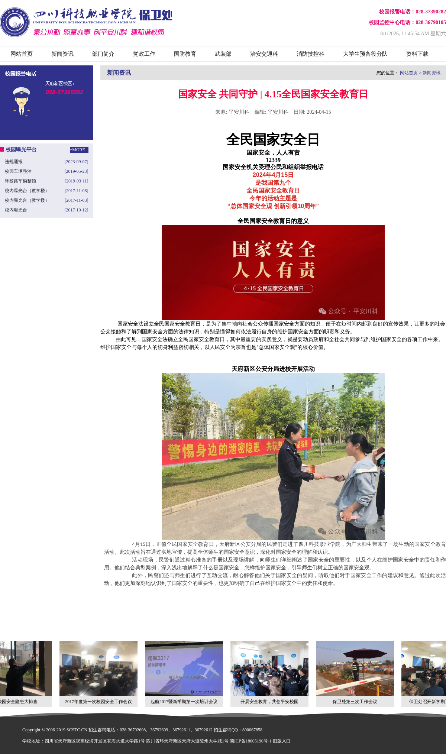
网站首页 (21, 54)
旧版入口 (282, 741)
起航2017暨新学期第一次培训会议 (185, 672)
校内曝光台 (16, 210)
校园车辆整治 (18, 171)
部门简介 (103, 54)
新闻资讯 (62, 54)
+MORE (77, 149)
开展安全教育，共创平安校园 (270, 672)
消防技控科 (310, 54)
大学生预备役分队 (365, 54)
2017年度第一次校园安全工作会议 (99, 672)
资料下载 (417, 54)
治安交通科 (264, 54)
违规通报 (14, 161)
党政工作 (144, 54)
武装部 (223, 54)
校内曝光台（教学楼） (27, 190)
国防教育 (185, 54)
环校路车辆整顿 (20, 181)
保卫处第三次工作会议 (356, 672)
